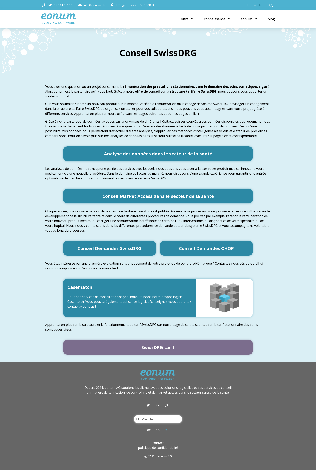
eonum (249, 19)
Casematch (80, 287)
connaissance (217, 19)
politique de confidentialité (158, 447)
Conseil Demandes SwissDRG (109, 248)
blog (271, 19)
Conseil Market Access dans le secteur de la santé (158, 196)
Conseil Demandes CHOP (206, 248)
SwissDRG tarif (158, 347)
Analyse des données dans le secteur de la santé (158, 154)
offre (187, 19)
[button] (271, 5)
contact (158, 443)
